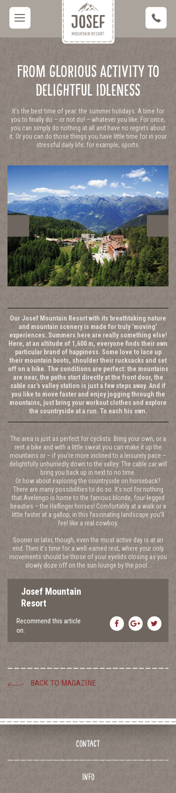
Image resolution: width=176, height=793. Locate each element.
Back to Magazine (63, 683)
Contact (88, 743)
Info (88, 776)
